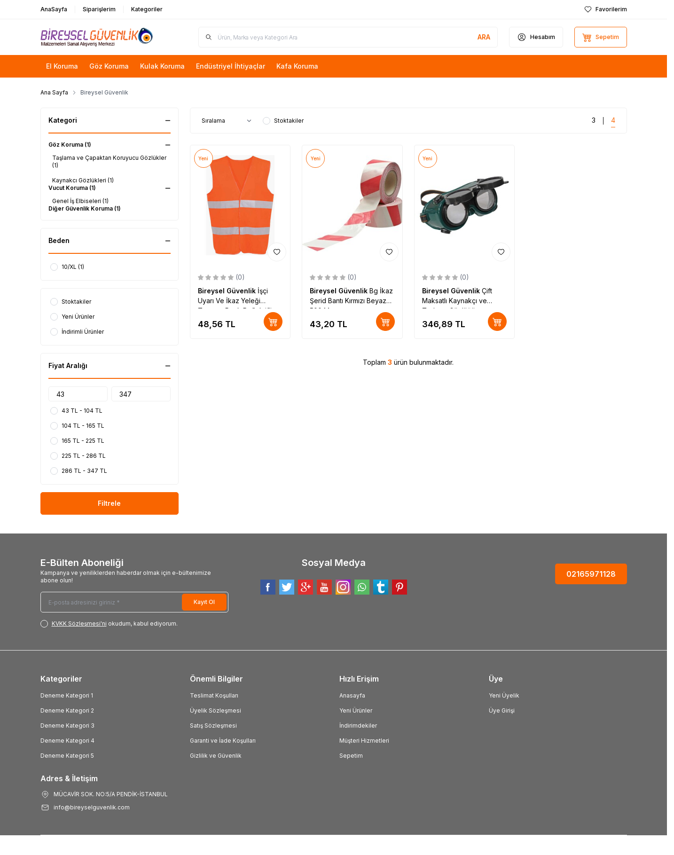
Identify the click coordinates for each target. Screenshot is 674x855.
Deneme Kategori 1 (66, 695)
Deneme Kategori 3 (67, 725)
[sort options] (228, 120)
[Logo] (96, 37)
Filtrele (109, 503)
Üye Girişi (502, 710)
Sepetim (351, 755)
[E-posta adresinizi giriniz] (134, 602)
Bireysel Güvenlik (228, 291)
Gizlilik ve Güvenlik (216, 755)
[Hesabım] (536, 37)
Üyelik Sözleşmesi (215, 710)
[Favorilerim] (605, 9)
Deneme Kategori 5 (67, 755)
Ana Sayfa (54, 92)
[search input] (348, 37)
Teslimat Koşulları (214, 695)
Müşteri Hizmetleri (364, 740)
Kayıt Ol (204, 601)
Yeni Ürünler (355, 710)
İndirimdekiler (358, 725)
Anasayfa (352, 695)
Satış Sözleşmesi (213, 725)
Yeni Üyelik (504, 695)
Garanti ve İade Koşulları (223, 740)
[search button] (484, 37)
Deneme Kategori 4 (67, 740)
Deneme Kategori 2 (67, 710)
